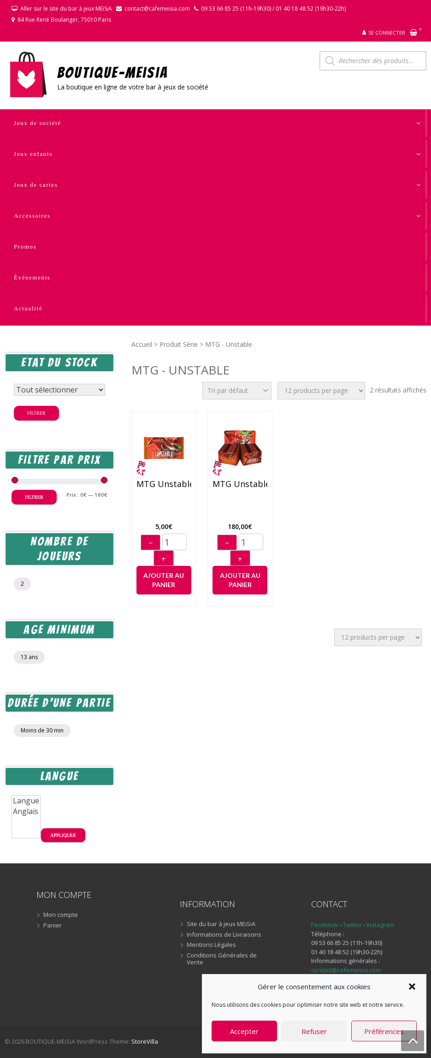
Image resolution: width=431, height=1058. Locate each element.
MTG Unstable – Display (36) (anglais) (240, 484)
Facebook (324, 925)
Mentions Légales (211, 945)
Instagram (380, 925)
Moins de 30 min (42, 730)
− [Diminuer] (150, 543)
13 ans (29, 657)
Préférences (384, 1031)
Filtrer (36, 413)
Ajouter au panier (163, 579)
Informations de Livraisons (224, 935)
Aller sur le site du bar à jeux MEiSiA (66, 8)
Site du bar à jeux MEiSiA (221, 924)
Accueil (141, 344)
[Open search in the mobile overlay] (373, 61)
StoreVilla (144, 1041)
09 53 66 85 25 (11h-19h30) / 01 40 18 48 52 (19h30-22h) (273, 8)
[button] (412, 986)
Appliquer (63, 835)
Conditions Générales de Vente (222, 959)
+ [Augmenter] (163, 559)
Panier (52, 925)
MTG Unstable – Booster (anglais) (163, 484)
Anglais (26, 811)
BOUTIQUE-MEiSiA (112, 72)
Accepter (244, 1031)
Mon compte (60, 915)
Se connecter (386, 32)
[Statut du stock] (59, 390)
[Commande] (237, 390)
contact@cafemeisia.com (157, 8)
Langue (26, 801)
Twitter (353, 925)
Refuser (314, 1031)
